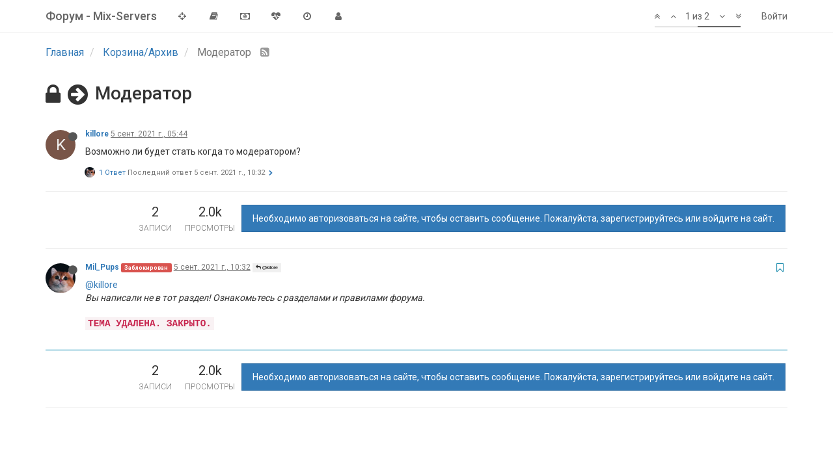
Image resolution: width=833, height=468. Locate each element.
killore (97, 133)
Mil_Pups (102, 267)
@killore (267, 267)
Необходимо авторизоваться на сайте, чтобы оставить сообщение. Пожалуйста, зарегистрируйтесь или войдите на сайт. (513, 218)
